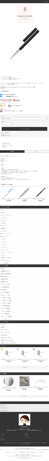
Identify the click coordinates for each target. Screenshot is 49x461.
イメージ (36, 151)
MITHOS (10, 76)
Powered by (24, 458)
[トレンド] (9, 96)
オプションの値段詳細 (5, 132)
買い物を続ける (3, 146)
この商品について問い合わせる (6, 145)
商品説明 (12, 151)
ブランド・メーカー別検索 (8, 79)
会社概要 (2, 327)
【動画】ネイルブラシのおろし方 (7, 340)
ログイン (2, 436)
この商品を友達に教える (5, 143)
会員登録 (26, 434)
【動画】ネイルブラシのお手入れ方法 (8, 343)
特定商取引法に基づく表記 (5, 135)
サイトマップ (3, 324)
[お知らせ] (8, 94)
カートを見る (27, 436)
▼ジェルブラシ (14, 77)
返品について (3, 134)
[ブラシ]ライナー (20, 78)
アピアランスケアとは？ (5, 332)
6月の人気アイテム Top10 (6, 337)
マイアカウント (3, 434)
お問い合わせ (3, 439)
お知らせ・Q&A (4, 329)
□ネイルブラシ (6, 76)
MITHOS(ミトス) (15, 79)
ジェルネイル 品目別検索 (7, 77)
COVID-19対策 (4, 335)
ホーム (2, 76)
